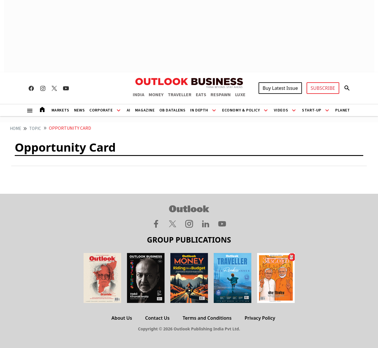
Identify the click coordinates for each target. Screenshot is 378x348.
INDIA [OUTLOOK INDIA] (138, 95)
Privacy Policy (260, 318)
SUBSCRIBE (323, 88)
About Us (121, 318)
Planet (342, 110)
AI (128, 110)
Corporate (101, 110)
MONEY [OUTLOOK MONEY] (156, 95)
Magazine (145, 110)
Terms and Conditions (206, 318)
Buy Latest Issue (280, 88)
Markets (60, 110)
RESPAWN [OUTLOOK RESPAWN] (221, 95)
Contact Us (157, 318)
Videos (281, 110)
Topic (35, 129)
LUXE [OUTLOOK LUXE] (240, 95)
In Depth (199, 110)
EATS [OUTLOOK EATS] (201, 95)
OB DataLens (172, 110)
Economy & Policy (241, 110)
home (15, 129)
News (79, 110)
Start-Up (311, 110)
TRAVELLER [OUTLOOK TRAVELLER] (179, 95)
